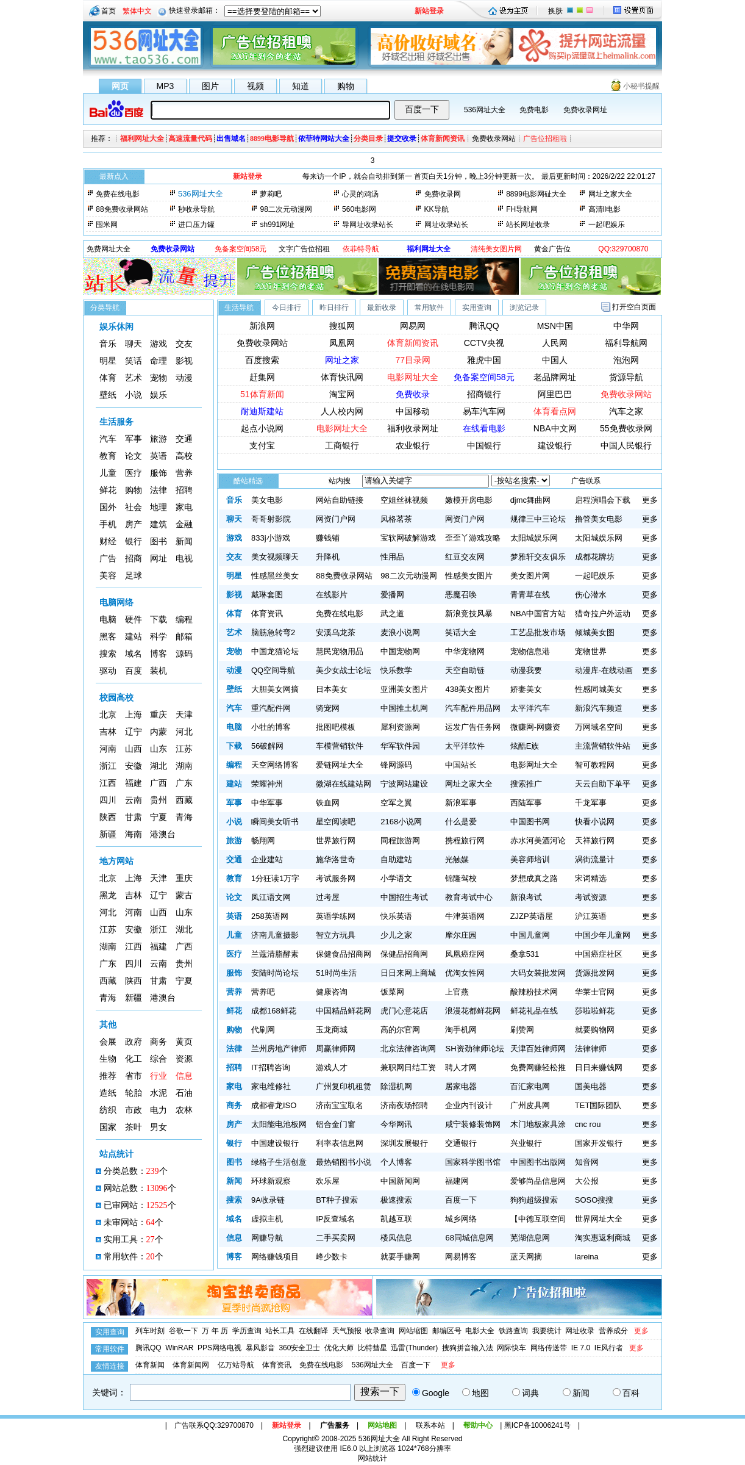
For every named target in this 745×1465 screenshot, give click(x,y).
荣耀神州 (267, 783)
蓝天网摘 (526, 1256)
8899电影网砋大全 (536, 194)
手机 (107, 524)
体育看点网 (554, 411)
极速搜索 (396, 1199)
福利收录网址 (412, 428)
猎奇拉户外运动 (602, 613)
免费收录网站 (494, 138)
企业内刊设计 (469, 1105)
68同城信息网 (469, 1237)
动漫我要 (526, 670)
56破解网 (267, 745)
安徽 (133, 766)
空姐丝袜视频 (404, 500)
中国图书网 (530, 821)
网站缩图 (413, 1330)
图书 (158, 541)
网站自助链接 (339, 500)
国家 (107, 1127)
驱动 (107, 670)
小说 (133, 395)
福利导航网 (626, 343)
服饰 (158, 473)
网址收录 (579, 1330)
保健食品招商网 (343, 954)
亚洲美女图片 (404, 689)
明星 (107, 360)
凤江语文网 (271, 897)
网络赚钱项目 (275, 1256)
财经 (107, 541)
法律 (158, 490)
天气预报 (347, 1330)
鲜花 (107, 490)
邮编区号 (447, 1330)
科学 (158, 636)
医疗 (133, 473)
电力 (158, 1110)
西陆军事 (526, 802)
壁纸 (107, 395)
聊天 (133, 343)
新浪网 (262, 326)
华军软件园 (400, 745)
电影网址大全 (412, 377)
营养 (184, 473)
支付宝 (262, 445)
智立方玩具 (335, 935)
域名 (133, 653)
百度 (133, 670)
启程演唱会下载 (602, 500)
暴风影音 (260, 1348)
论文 (133, 456)
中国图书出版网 (538, 1162)
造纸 (107, 1093)
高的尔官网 (400, 1029)
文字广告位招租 (304, 249)
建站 (133, 636)
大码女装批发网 (538, 972)
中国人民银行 (626, 445)
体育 (107, 378)
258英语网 (269, 916)
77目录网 (413, 360)
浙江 (107, 766)
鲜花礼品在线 (534, 1010)
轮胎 (133, 1093)
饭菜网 (392, 991)
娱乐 (158, 395)
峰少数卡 (332, 1256)
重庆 (158, 714)
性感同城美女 (598, 689)
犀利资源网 (400, 727)
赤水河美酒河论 (538, 840)
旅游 (158, 439)
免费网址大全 (108, 249)
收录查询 (379, 1330)
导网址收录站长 (367, 224)
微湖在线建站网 (343, 783)
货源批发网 (595, 972)
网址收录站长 (446, 224)
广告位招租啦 (545, 138)
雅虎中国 (484, 360)
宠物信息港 (530, 651)
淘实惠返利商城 (602, 1237)
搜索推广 (526, 783)
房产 (133, 524)
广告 (107, 558)
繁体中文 (137, 11)
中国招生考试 (404, 897)
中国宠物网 (400, 651)
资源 (184, 1059)
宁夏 (158, 817)
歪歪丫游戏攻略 (473, 537)
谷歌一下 (183, 1330)
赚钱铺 (328, 537)
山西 (133, 749)
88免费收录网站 (122, 209)
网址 (158, 558)
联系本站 (430, 1425)
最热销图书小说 (343, 1162)
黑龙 (107, 895)
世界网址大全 (598, 1218)
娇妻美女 (526, 689)
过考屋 (328, 897)
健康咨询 (332, 991)
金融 (184, 524)
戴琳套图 (267, 594)
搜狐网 (342, 326)
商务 (158, 1041)
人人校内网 (342, 411)
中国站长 (461, 764)
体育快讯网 (342, 377)
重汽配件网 (271, 708)
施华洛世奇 (335, 859)
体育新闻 (150, 1365)
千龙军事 (591, 802)
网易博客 (461, 1256)
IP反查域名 (335, 1218)
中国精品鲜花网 (343, 1010)
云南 (133, 800)
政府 (133, 1041)
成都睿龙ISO (273, 1105)
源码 (184, 653)
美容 (107, 575)
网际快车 (511, 1348)
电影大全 (479, 1330)
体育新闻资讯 (412, 343)
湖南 (184, 766)
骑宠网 (328, 708)
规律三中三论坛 (538, 519)
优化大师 (339, 1348)
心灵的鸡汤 (360, 194)
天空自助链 (465, 670)
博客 (158, 653)
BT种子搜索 (337, 1199)
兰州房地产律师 (279, 1048)
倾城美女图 (595, 632)
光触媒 (457, 859)
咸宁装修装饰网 (473, 1124)
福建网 (457, 1181)
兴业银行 (526, 1143)
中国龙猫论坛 (275, 651)
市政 (133, 1110)
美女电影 (267, 500)
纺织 (107, 1110)
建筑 (158, 524)
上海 (133, 714)
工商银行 (342, 445)
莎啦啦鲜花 (595, 1010)
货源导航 (626, 377)
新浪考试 (526, 897)
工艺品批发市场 (538, 632)
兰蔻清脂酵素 (275, 954)
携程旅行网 (465, 840)
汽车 (107, 439)
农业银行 (413, 445)
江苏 (184, 749)
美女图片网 (530, 575)
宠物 (158, 378)
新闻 (184, 541)
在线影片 (332, 594)
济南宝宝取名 (339, 1105)
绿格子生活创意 (279, 1162)
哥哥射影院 (271, 519)
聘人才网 (461, 1067)
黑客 (107, 636)
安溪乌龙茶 (335, 632)
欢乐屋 (328, 1181)
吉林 (107, 731)
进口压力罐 (196, 224)
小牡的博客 (271, 727)
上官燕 (457, 991)
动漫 (184, 378)
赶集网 (262, 377)
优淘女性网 (465, 972)
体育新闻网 (191, 1365)
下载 (158, 619)
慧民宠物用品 (339, 651)
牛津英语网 (465, 916)
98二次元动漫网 (286, 209)
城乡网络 (461, 1218)
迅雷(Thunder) (414, 1348)
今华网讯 (396, 1124)
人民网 (555, 343)
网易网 (413, 326)
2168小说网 (401, 821)
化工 (133, 1059)
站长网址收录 (528, 224)
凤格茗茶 (396, 519)
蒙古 (184, 895)
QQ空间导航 (273, 670)
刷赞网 (522, 1029)
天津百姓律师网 (538, 1048)
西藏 (184, 800)
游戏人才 (332, 1067)
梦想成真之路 (534, 878)
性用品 (392, 556)
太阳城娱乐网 (534, 537)
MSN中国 (555, 326)
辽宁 (133, 731)
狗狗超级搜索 (534, 1199)
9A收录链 (268, 1199)
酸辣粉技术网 (534, 991)
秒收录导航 (196, 209)
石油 (184, 1093)
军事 (133, 439)
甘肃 (133, 817)
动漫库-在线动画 (604, 670)
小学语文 (396, 878)
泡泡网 (626, 360)
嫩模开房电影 (469, 500)
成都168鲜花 (273, 1010)
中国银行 (484, 445)
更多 (650, 500)
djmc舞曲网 (530, 500)
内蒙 (158, 731)
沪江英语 (591, 916)
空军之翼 (396, 802)
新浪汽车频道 (598, 708)
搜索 (107, 653)
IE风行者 (608, 1348)
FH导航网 (522, 209)
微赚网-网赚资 (535, 727)
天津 (184, 714)
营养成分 (613, 1330)
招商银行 (484, 394)
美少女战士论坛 (343, 670)
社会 (133, 507)
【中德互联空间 (538, 1218)
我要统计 (546, 1330)
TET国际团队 (598, 1105)
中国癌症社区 (598, 954)
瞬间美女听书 (275, 821)
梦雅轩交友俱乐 (538, 556)
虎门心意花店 (404, 1010)
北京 (107, 714)
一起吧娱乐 (606, 224)
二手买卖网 (335, 1237)
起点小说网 (262, 428)
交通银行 (461, 1143)
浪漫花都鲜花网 (473, 1010)
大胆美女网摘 (275, 689)
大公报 (587, 1181)
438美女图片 (467, 689)
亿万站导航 (236, 1365)
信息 (184, 1076)
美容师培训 (530, 859)
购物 (133, 490)
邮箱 (184, 636)
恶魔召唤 (461, 594)
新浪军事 (461, 802)
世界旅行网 (335, 840)
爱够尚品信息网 (538, 1181)
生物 (107, 1059)
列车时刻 (150, 1330)
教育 (107, 456)
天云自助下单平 (602, 783)
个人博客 (396, 1162)
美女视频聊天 (275, 556)
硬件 (133, 619)
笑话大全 (461, 632)
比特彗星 (372, 1348)
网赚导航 (267, 1237)
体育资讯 (267, 613)
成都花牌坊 (595, 556)
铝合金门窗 (335, 1124)
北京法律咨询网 (408, 1048)
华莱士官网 (595, 991)
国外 (107, 507)
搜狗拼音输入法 (467, 1348)
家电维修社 (271, 1086)
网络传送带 (548, 1348)
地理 (158, 507)
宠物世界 (591, 651)
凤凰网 (342, 343)
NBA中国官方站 (538, 613)
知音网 (587, 1162)
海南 (133, 834)
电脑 (107, 619)
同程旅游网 (400, 840)
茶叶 (133, 1127)
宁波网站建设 (404, 783)
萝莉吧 (271, 194)
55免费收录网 (626, 428)
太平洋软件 (465, 745)
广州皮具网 (530, 1105)
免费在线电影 (118, 194)
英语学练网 (335, 916)
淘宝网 (342, 394)
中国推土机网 (404, 708)
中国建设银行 (275, 1143)
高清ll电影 (604, 209)
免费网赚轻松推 (538, 1067)
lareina (587, 1256)
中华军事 (267, 802)
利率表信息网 (339, 1143)
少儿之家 (396, 935)
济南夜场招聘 (404, 1105)
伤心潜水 (591, 594)
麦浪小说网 (400, 632)
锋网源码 (396, 764)
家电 (184, 507)
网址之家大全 (610, 194)
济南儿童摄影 (275, 935)
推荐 (107, 1076)
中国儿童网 (530, 935)
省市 (133, 1076)
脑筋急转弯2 (273, 632)
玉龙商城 (332, 1029)
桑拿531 (525, 954)
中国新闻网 (400, 1181)
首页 (108, 11)
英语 (158, 456)
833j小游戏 (270, 537)
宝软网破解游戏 (408, 537)
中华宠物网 (465, 651)
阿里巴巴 (555, 394)
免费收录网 (442, 194)
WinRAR (179, 1348)
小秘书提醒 (641, 86)
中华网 (626, 326)
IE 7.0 (580, 1348)
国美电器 (591, 1086)
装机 (158, 670)
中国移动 (413, 411)
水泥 (158, 1093)
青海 (184, 817)
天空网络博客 (275, 764)
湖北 (158, 766)
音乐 (107, 343)
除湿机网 (396, 1086)
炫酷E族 (525, 745)
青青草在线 (530, 594)
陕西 (107, 817)
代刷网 (263, 1029)
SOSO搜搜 (594, 1199)
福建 (133, 783)
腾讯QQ (484, 326)
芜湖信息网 (530, 1237)
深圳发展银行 (404, 1143)
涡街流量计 (595, 859)
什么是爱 (461, 821)
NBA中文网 (555, 428)
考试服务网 (335, 878)
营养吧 (263, 991)
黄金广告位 (552, 249)
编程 (184, 619)
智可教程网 (595, 764)
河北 (184, 731)
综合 (158, 1059)
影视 (184, 360)
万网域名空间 (598, 727)
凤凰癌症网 (465, 954)
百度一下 (461, 1199)
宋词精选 (591, 878)
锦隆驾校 (461, 878)
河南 (107, 749)
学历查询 (247, 1330)
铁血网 (328, 802)
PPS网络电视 (219, 1348)
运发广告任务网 (473, 727)
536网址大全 (484, 110)
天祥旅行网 (595, 840)
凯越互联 (396, 1218)
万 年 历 (215, 1330)
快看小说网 (595, 821)
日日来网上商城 (408, 972)
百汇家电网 (530, 1086)
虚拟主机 (267, 1218)
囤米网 (107, 224)
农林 (184, 1110)
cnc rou (588, 1124)
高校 (184, 456)
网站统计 (372, 1458)
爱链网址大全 (339, 764)
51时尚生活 (336, 972)
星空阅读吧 (335, 821)
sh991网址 (277, 224)
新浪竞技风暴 (469, 613)
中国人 (555, 360)
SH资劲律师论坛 (474, 1048)
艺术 (133, 378)
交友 (184, 343)
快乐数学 (396, 670)
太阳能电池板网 (279, 1124)
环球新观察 (271, 1181)
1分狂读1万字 (275, 878)
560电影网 (359, 209)
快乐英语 (396, 916)
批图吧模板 (335, 727)
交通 (184, 439)
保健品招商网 (404, 954)
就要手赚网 (400, 1256)
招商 (133, 558)
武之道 (392, 613)
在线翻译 (313, 1330)
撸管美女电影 (598, 519)
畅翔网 (263, 840)
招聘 (184, 490)
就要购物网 (595, 1029)
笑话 (133, 360)
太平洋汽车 (530, 708)
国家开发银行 (598, 1143)
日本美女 (332, 689)
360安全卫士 (299, 1348)
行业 (158, 1076)
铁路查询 (513, 1330)
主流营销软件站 (602, 745)
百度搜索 (262, 360)
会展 (107, 1041)
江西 (107, 783)
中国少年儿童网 (602, 935)
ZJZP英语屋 (531, 916)
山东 (158, 749)
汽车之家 (626, 411)
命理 (158, 360)
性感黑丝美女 (275, 575)
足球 (133, 575)
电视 (184, 558)
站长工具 (279, 1330)
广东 (184, 783)
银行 (133, 541)
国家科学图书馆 (473, 1162)
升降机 (328, 556)
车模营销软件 (339, 745)
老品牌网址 (554, 377)
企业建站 (267, 859)
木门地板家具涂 (538, 1124)
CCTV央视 (484, 343)
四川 (107, 800)
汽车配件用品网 (473, 708)
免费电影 (534, 110)
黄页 (184, 1041)
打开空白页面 (634, 307)
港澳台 (163, 834)
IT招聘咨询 (270, 1067)
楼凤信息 (396, 1237)
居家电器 (461, 1086)
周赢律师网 (335, 1048)
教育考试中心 (469, 897)
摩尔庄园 (461, 935)
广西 (158, 783)
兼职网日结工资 (408, 1067)
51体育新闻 (262, 394)
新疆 (107, 834)
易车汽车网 (484, 411)
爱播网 (392, 594)
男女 (158, 1127)
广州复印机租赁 (343, 1086)
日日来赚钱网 (598, 1067)
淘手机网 (461, 1029)
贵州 (158, 800)
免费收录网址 (585, 110)
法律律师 (591, 1048)
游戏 (158, 343)
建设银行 (555, 445)
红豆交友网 (465, 556)
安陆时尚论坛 (275, 972)
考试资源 (591, 897)
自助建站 (396, 859)
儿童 (107, 473)
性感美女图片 (469, 575)
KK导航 (436, 209)
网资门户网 (335, 519)
